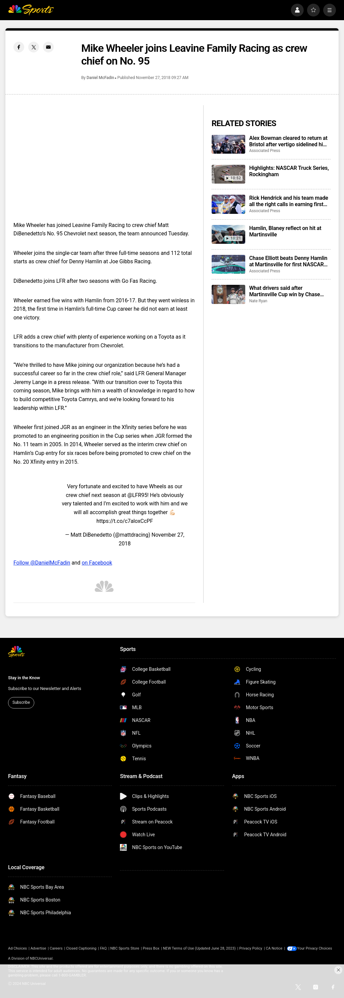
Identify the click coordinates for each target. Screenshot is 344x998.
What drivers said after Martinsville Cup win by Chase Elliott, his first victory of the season (284, 291)
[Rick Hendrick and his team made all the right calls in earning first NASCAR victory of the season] (228, 204)
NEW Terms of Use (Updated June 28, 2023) (199, 948)
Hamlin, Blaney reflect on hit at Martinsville (285, 231)
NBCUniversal (41, 958)
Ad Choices (17, 948)
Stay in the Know (24, 677)
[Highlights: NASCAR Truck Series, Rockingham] (228, 174)
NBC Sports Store (124, 948)
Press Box (151, 948)
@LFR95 (137, 495)
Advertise (38, 948)
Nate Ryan (258, 301)
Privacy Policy (250, 948)
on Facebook (97, 563)
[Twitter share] (33, 47)
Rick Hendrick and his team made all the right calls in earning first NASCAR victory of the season (288, 201)
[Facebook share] (18, 47)
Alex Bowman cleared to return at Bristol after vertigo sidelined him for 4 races (288, 141)
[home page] (31, 10)
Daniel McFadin (100, 77)
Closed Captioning (81, 948)
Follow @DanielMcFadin (41, 563)
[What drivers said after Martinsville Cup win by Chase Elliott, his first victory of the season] (228, 294)
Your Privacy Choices (315, 948)
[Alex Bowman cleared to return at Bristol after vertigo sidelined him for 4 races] (228, 144)
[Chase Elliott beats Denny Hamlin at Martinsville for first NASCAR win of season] (228, 264)
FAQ (103, 948)
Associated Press (264, 150)
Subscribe (21, 702)
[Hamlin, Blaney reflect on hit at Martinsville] (228, 234)
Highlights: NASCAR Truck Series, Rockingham (289, 171)
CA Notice (274, 948)
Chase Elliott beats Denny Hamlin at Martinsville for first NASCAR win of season (288, 261)
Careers (56, 948)
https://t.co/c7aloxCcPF (124, 521)
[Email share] (48, 47)
